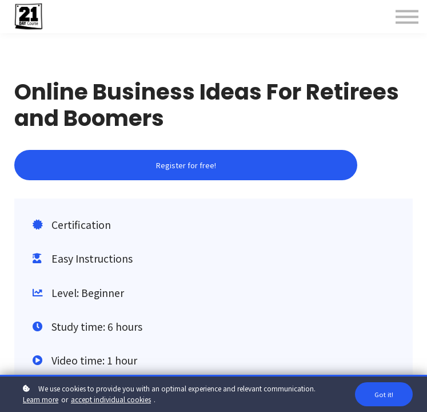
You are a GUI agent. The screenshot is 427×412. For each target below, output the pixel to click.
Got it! (383, 394)
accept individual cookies (111, 399)
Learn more (40, 399)
